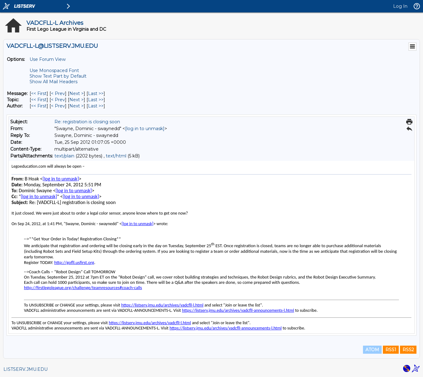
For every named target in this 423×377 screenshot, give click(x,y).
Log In (400, 6)
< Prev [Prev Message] (58, 93)
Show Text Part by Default (58, 76)
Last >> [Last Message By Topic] (96, 99)
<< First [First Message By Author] (39, 106)
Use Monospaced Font (54, 70)
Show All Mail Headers (53, 81)
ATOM (372, 349)
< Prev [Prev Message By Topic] (58, 99)
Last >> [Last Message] (96, 93)
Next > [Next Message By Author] (76, 106)
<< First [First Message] (39, 93)
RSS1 (390, 349)
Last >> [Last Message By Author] (96, 106)
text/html (116, 156)
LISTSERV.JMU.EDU (25, 369)
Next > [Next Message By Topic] (76, 99)
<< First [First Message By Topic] (39, 99)
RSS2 (408, 349)
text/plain (64, 156)
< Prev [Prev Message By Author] (58, 106)
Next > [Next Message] (76, 93)
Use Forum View (48, 59)
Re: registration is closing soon (87, 122)
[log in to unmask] (145, 128)
